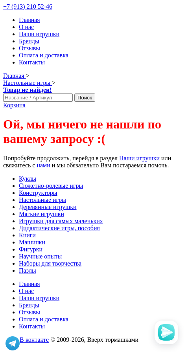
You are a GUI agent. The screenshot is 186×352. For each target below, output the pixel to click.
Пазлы (27, 270)
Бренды (29, 41)
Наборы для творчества (50, 263)
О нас (26, 27)
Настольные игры (42, 199)
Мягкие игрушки (41, 214)
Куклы (27, 178)
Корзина (14, 105)
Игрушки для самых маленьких (61, 221)
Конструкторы (38, 192)
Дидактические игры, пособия (59, 228)
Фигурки (30, 249)
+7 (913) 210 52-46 (27, 6)
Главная (29, 19)
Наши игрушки (39, 34)
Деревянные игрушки (48, 207)
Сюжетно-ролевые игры (51, 185)
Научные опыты (40, 256)
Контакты (32, 62)
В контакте (34, 339)
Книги (27, 235)
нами (43, 165)
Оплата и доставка (43, 55)
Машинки (32, 242)
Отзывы (29, 48)
